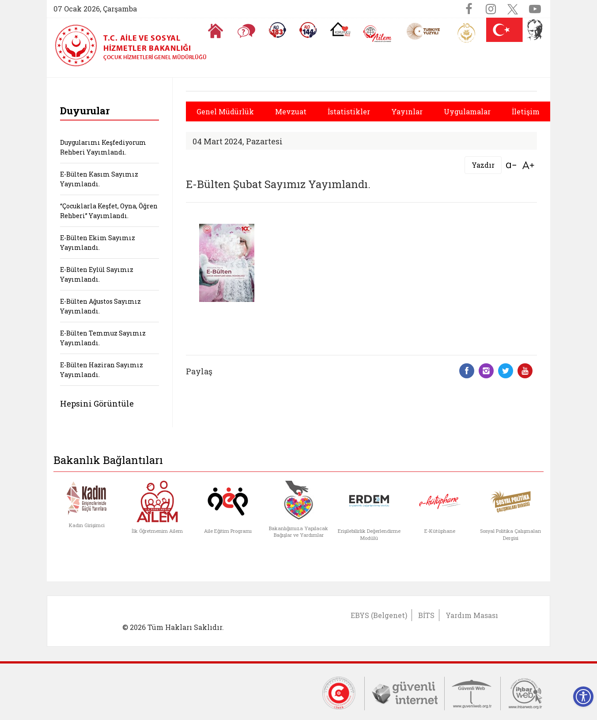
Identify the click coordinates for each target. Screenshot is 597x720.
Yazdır (483, 165)
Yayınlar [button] (407, 111)
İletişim (526, 111)
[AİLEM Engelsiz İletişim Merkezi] (377, 33)
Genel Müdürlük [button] (225, 111)
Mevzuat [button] (290, 111)
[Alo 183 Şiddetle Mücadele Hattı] (277, 30)
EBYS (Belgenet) (379, 615)
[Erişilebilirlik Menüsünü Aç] (583, 696)
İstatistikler (349, 111)
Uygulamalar (467, 111)
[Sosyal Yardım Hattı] (308, 30)
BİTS (426, 615)
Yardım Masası (472, 615)
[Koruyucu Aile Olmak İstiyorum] (340, 29)
